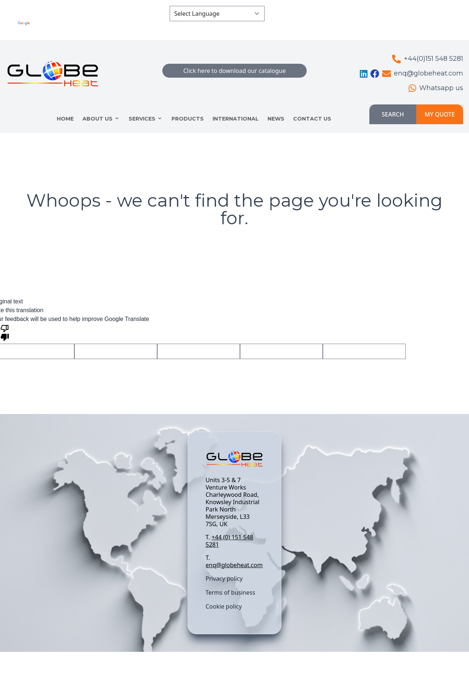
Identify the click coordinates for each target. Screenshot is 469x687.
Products (187, 118)
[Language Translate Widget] (217, 13)
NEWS (275, 118)
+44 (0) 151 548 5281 (229, 541)
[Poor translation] (4, 332)
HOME (65, 118)
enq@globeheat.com (234, 565)
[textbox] (234, 522)
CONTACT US (312, 118)
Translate (132, 27)
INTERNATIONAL (236, 118)
